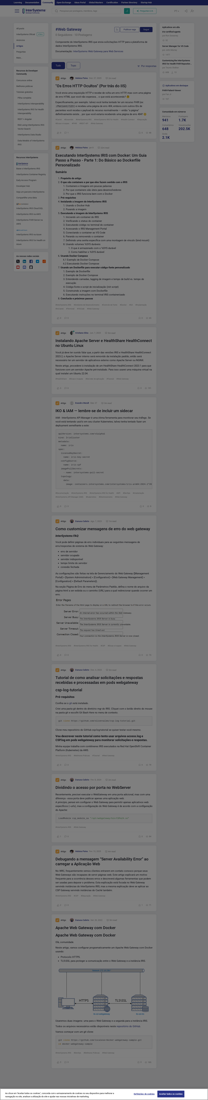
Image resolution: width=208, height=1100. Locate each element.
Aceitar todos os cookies (171, 1096)
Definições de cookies (144, 1096)
